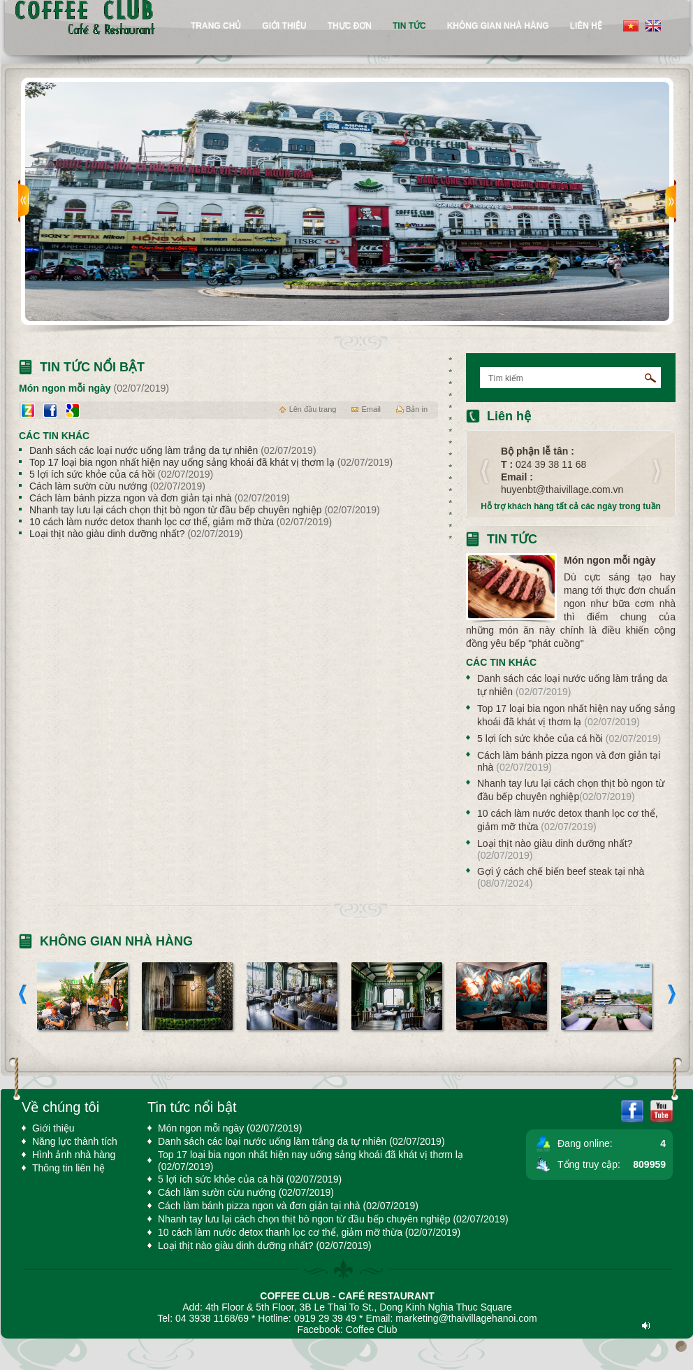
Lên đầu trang (313, 409)
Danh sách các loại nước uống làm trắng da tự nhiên (172, 450)
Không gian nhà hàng (498, 26)
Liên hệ (586, 26)
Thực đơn (350, 26)
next (670, 201)
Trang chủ (216, 26)
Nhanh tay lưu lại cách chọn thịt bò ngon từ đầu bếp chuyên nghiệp (204, 509)
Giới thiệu (284, 26)
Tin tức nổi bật (92, 367)
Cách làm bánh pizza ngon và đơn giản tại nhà (159, 498)
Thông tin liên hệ (68, 1167)
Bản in (417, 409)
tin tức (409, 26)
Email (371, 409)
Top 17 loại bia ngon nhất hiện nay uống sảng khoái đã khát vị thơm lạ (211, 462)
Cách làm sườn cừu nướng (117, 486)
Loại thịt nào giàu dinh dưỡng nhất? (136, 533)
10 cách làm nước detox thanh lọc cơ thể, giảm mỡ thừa (180, 521)
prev (23, 201)
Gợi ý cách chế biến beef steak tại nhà (560, 877)
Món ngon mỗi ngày (610, 560)
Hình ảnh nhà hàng (73, 1154)
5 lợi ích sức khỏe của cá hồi (121, 474)
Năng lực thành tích (74, 1141)
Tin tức (512, 539)
